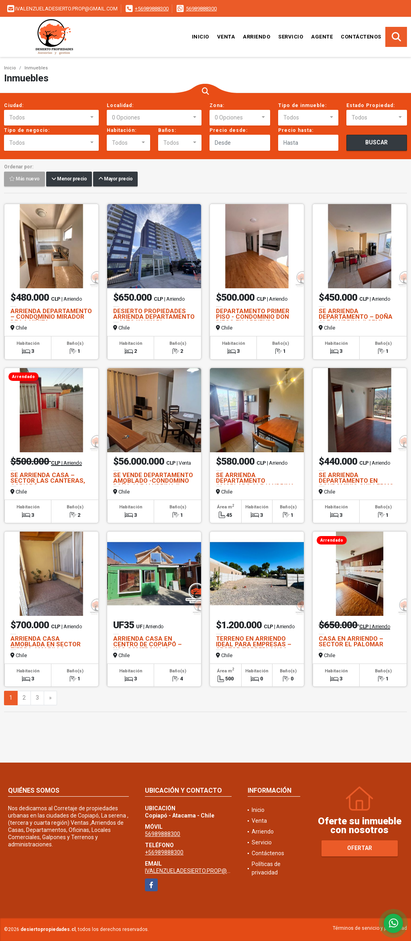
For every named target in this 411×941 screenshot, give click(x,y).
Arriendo (256, 37)
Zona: (217, 105)
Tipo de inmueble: (302, 105)
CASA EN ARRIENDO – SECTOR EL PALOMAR (351, 641)
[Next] (50, 698)
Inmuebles (36, 68)
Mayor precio (115, 179)
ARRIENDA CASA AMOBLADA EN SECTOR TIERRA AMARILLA (45, 644)
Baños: (167, 130)
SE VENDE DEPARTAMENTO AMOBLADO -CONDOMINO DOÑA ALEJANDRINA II (153, 481)
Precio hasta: (295, 130)
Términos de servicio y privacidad (370, 928)
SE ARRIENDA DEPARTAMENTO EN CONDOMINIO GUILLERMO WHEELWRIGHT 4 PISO (356, 484)
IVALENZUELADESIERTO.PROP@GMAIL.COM (201, 871)
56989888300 (201, 9)
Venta (226, 37)
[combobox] (51, 118)
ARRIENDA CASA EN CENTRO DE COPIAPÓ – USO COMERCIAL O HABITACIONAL (147, 647)
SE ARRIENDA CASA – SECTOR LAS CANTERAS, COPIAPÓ (47, 481)
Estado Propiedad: (370, 105)
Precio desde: (229, 130)
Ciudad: (14, 105)
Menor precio (69, 179)
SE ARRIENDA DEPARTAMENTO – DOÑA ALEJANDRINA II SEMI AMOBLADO (356, 320)
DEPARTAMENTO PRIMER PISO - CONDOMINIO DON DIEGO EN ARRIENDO (252, 317)
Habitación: (121, 130)
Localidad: (120, 105)
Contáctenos (361, 37)
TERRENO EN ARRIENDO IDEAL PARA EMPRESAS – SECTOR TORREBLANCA (253, 644)
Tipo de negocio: (27, 130)
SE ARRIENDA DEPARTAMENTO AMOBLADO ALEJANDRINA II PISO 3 (255, 484)
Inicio (200, 37)
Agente (322, 37)
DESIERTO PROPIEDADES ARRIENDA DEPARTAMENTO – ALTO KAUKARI (154, 317)
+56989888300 (152, 9)
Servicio (290, 37)
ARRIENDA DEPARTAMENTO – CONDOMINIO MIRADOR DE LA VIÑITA (51, 317)
